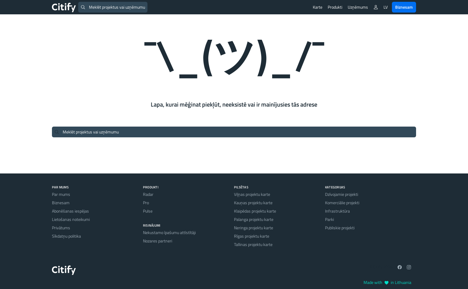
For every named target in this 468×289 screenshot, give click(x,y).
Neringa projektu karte (253, 228)
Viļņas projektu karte (252, 194)
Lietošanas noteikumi (71, 219)
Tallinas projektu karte (253, 244)
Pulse (148, 211)
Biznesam (404, 7)
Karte (317, 7)
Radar (148, 194)
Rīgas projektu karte (251, 236)
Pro (146, 202)
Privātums (61, 228)
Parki (329, 219)
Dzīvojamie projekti (341, 194)
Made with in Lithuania (387, 282)
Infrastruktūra (337, 211)
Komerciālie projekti (342, 202)
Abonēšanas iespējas (70, 211)
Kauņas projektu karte (253, 202)
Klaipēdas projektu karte (255, 211)
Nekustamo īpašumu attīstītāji (169, 232)
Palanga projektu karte (253, 219)
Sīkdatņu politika (66, 236)
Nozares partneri (157, 241)
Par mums (61, 194)
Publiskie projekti (340, 228)
